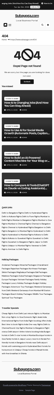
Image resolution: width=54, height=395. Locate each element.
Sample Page (30, 390)
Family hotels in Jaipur (15, 339)
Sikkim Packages (9, 272)
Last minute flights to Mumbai (36, 313)
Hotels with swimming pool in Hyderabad (19, 346)
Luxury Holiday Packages (22, 283)
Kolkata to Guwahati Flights (20, 238)
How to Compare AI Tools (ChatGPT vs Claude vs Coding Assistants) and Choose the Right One (26, 188)
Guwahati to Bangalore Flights (21, 242)
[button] (42, 24)
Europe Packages (9, 279)
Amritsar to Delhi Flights (18, 249)
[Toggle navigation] (10, 25)
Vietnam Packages (26, 279)
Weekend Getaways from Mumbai (26, 290)
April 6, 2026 (12, 110)
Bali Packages (41, 272)
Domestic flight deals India (35, 317)
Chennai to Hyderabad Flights (21, 227)
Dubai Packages (26, 276)
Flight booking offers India (40, 320)
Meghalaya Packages (26, 272)
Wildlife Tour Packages (42, 294)
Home (4, 39)
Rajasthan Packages (19, 268)
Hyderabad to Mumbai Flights (21, 234)
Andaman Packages (10, 265)
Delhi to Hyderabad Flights (36, 213)
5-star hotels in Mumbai (25, 335)
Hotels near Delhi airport (36, 342)
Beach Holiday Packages (21, 294)
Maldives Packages (10, 276)
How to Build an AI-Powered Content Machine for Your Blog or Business (25, 160)
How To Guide (12, 99)
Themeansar (46, 385)
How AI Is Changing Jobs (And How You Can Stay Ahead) (26, 104)
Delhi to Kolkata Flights (12, 216)
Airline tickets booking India (31, 331)
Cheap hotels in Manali (32, 350)
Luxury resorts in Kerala (36, 339)
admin (23, 110)
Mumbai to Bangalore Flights (25, 220)
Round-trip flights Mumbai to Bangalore (26, 328)
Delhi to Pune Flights (31, 216)
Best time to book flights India (15, 324)
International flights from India (15, 320)
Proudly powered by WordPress (14, 385)
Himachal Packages (28, 265)
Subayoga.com (27, 15)
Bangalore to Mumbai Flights (20, 231)
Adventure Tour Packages (22, 287)
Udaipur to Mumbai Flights (19, 245)
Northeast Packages (38, 268)
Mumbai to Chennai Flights (19, 223)
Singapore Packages (42, 276)
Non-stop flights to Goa (12, 317)
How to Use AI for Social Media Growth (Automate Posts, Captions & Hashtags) (26, 133)
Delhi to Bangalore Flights (13, 213)
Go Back (27, 82)
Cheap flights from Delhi (12, 313)
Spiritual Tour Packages (12, 297)
